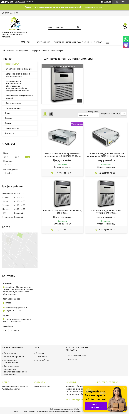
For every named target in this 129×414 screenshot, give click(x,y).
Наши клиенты (12, 128)
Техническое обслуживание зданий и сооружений (15, 371)
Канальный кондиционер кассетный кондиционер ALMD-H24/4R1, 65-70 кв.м (106, 155)
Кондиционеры (22, 51)
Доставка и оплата (77, 356)
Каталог (10, 51)
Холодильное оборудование (11, 361)
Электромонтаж (13, 103)
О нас (7, 113)
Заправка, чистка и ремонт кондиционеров (78, 42)
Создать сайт (20, 2)
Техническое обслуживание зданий (19, 96)
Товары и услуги (12, 64)
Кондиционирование (14, 357)
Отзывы (8, 118)
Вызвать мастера (93, 7)
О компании (41, 357)
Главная (25, 42)
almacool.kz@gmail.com (16, 307)
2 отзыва (107, 2)
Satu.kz (76, 409)
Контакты (9, 133)
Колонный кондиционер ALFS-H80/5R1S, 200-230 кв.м (62, 211)
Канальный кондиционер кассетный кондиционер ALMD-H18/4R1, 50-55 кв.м (62, 155)
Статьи (8, 123)
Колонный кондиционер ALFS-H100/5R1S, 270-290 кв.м (106, 211)
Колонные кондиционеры (62, 66)
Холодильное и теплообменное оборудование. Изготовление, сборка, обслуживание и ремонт (17, 86)
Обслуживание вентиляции (19, 69)
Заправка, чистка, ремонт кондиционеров (18, 75)
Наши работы (42, 360)
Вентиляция (43, 42)
